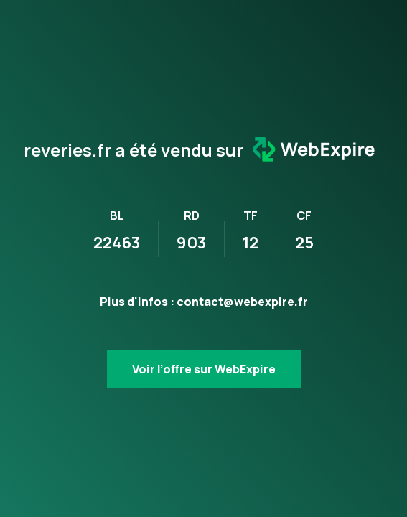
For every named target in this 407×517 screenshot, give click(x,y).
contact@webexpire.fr (242, 301)
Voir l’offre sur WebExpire (204, 369)
